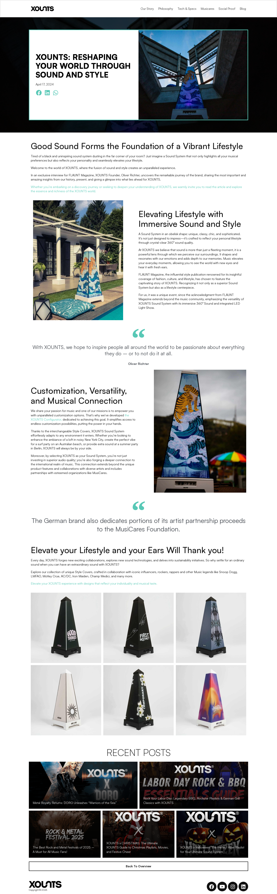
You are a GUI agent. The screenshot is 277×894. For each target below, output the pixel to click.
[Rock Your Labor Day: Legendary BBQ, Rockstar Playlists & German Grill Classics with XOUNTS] (193, 785)
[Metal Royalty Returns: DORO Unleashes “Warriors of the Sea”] (83, 785)
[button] (39, 93)
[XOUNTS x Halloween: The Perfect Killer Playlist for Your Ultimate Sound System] (212, 834)
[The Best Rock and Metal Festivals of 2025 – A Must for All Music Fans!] (65, 834)
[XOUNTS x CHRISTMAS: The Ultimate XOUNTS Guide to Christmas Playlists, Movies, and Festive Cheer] (138, 834)
